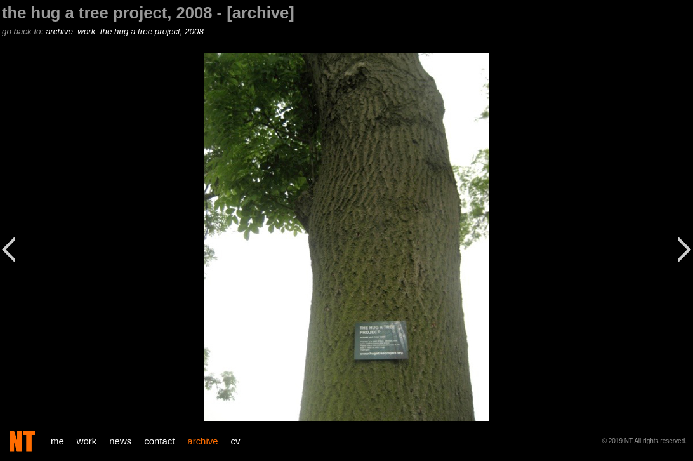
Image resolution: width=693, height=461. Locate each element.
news (120, 441)
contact (159, 441)
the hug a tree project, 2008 (153, 31)
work (87, 31)
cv (236, 441)
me (57, 441)
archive (61, 31)
